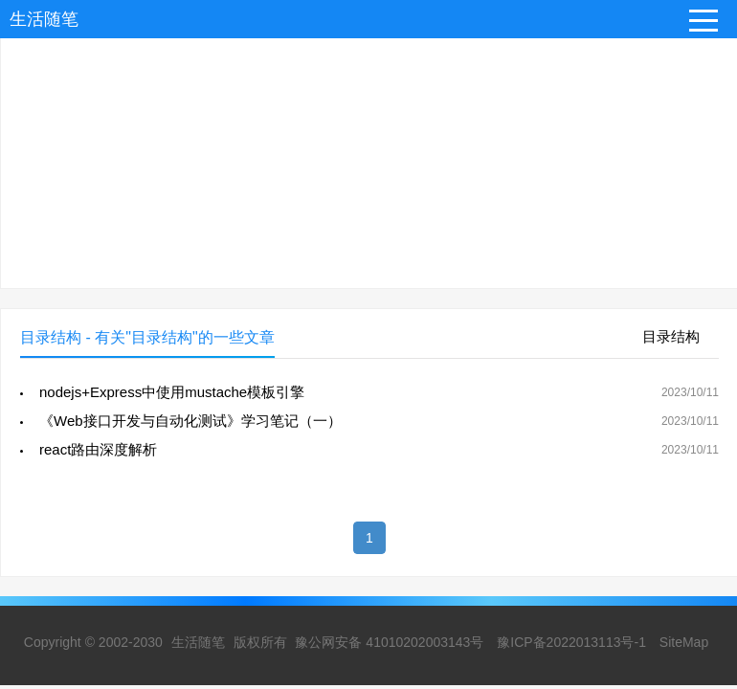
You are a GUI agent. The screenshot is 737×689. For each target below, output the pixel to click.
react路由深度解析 (98, 449)
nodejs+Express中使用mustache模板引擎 (171, 392)
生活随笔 (44, 19)
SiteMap (683, 642)
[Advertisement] (368, 154)
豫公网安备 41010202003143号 (389, 642)
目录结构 (671, 336)
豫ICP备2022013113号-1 (571, 642)
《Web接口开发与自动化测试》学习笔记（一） (190, 420)
